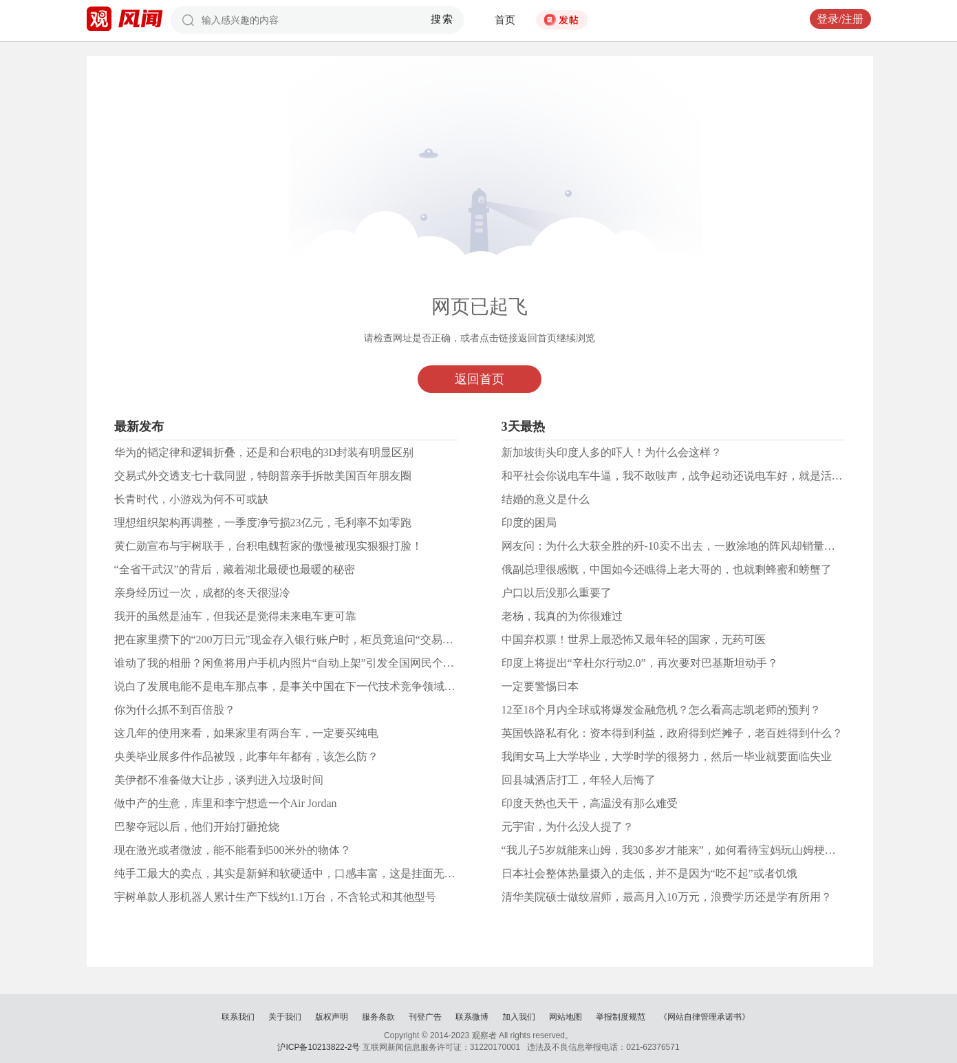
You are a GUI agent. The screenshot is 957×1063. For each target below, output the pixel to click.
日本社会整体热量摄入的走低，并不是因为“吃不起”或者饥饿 (649, 873)
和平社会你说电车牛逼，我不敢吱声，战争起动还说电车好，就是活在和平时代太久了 (711, 476)
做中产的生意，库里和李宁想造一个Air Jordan (225, 803)
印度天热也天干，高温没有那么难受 (590, 803)
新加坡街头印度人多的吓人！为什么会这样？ (612, 452)
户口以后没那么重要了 (557, 593)
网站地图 (565, 1017)
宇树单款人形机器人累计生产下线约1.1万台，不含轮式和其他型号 (275, 897)
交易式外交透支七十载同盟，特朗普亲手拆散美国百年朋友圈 (262, 476)
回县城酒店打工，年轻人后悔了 (579, 780)
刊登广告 (425, 1017)
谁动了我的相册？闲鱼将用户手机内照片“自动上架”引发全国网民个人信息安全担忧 (317, 663)
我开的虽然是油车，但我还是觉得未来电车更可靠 (235, 616)
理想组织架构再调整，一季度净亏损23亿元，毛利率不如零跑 (262, 522)
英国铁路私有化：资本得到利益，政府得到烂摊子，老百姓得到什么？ (672, 733)
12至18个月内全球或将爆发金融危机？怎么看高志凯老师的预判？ (661, 710)
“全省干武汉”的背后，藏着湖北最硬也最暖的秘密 (234, 569)
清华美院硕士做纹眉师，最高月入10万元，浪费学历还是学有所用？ (667, 897)
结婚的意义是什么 (546, 499)
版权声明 (331, 1017)
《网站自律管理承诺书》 (704, 1017)
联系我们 (238, 1017)
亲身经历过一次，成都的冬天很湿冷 (202, 593)
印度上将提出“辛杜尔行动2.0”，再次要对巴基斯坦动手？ (640, 663)
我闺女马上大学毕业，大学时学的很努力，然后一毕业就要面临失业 (667, 756)
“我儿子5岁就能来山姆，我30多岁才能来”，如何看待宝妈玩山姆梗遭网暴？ (685, 850)
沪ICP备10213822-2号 (318, 1047)
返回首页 (479, 379)
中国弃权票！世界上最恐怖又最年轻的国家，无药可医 (634, 639)
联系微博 (471, 1017)
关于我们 (284, 1017)
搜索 (442, 19)
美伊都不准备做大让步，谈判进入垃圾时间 (218, 780)
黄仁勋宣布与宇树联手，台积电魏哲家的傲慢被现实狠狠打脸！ (268, 546)
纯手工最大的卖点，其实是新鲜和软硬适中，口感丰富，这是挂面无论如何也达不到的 (323, 873)
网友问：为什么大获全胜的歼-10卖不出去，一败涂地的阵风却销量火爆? (676, 546)
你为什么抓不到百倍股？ (174, 710)
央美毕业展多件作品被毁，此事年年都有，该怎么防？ (246, 756)
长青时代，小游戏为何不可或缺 (191, 499)
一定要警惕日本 (540, 686)
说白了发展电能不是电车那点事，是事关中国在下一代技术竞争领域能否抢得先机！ (317, 686)
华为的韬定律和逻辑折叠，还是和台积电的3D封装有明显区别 (264, 452)
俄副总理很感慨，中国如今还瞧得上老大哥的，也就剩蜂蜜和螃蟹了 (667, 569)
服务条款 (378, 1017)
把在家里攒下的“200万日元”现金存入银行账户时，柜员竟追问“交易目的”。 (297, 639)
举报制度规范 (620, 1017)
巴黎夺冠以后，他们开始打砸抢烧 (196, 827)
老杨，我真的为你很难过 (562, 616)
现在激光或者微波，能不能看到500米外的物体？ (232, 850)
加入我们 (518, 1017)
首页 (505, 19)
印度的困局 (529, 522)
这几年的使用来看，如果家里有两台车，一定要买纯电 (246, 733)
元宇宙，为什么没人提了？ (568, 827)
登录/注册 (840, 19)
